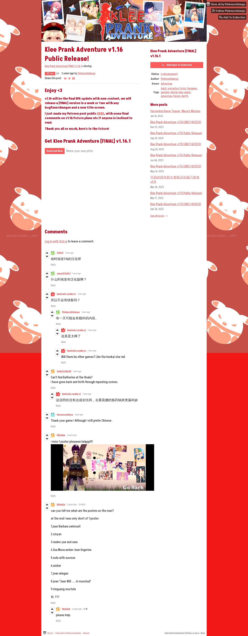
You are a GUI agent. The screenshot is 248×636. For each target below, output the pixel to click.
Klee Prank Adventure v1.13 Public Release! (176, 193)
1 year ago (69, 252)
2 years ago (72, 435)
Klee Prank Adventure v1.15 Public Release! (176, 133)
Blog (203, 633)
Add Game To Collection (177, 65)
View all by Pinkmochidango (68, 633)
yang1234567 (64, 273)
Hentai (174, 92)
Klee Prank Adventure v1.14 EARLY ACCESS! (175, 166)
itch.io (50, 633)
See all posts (157, 216)
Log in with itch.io (56, 241)
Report (86, 633)
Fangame (192, 88)
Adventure (166, 84)
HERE (100, 113)
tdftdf (60, 252)
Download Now (55, 151)
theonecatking (65, 414)
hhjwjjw (61, 435)
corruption (173, 88)
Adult (164, 88)
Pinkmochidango (86, 73)
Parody (177, 96)
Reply (53, 264)
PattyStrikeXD (64, 371)
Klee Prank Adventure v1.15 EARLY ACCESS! (175, 144)
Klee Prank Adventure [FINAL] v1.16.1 (63, 66)
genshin (165, 92)
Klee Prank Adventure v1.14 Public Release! (176, 155)
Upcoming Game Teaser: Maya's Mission (175, 111)
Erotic (183, 88)
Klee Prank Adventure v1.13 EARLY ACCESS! (175, 204)
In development (169, 74)
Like (50, 73)
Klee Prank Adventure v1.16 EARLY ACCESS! (175, 122)
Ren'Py (185, 96)
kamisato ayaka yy (66, 294)
